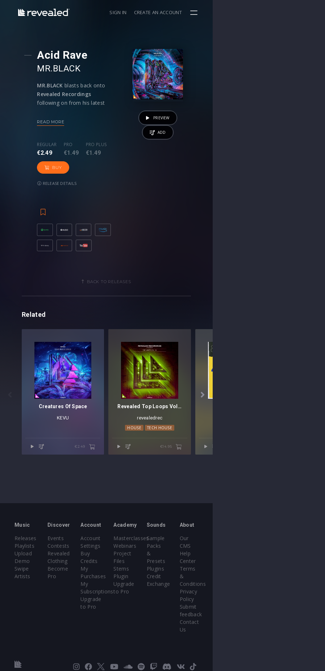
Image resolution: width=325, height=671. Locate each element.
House (219, 482)
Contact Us (286, 610)
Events (74, 557)
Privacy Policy (290, 587)
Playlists (24, 564)
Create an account (270, 12)
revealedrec (234, 472)
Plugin (177, 587)
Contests (77, 564)
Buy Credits (132, 572)
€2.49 (141, 501)
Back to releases (165, 279)
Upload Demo (31, 572)
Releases (25, 557)
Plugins (230, 572)
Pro (77, 145)
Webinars (181, 564)
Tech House (243, 482)
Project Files (185, 572)
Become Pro (81, 587)
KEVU (91, 472)
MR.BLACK (68, 68)
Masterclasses (187, 557)
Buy (138, 151)
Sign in (230, 12)
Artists (22, 587)
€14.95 (283, 501)
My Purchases (135, 579)
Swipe (21, 579)
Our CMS (284, 557)
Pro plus (105, 145)
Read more (60, 121)
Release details (66, 167)
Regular (56, 145)
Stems (177, 579)
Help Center (287, 564)
